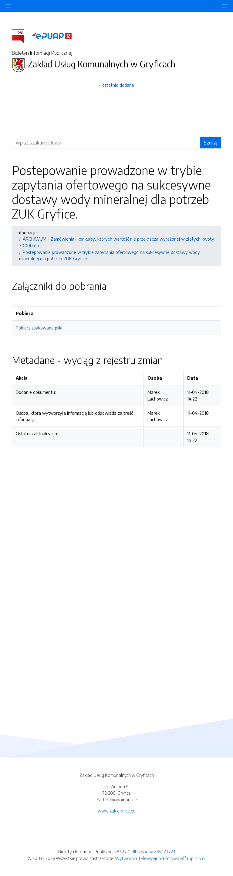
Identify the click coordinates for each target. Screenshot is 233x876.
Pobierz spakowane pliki (39, 327)
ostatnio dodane (118, 85)
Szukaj (210, 143)
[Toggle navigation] (224, 5)
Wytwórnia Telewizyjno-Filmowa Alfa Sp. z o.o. (160, 858)
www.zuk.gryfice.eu (117, 810)
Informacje (27, 232)
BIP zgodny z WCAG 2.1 (153, 851)
